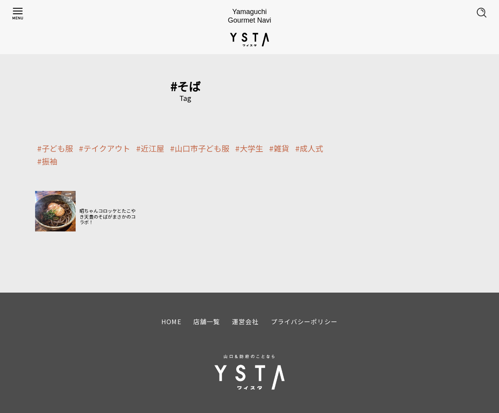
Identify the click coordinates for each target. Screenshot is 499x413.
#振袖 (47, 161)
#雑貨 (279, 148)
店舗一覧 (206, 321)
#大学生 (249, 148)
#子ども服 (55, 148)
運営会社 (245, 321)
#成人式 (309, 148)
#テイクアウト (104, 148)
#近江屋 (150, 148)
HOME (171, 321)
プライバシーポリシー (304, 321)
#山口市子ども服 (199, 148)
